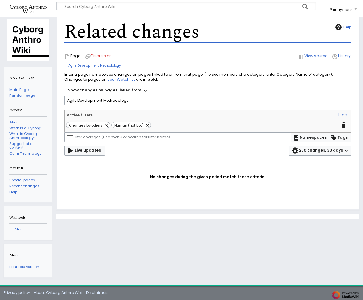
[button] (342, 115)
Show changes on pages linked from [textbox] (104, 90)
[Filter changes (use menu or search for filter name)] (177, 137)
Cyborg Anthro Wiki (28, 9)
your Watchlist (121, 79)
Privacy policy (17, 292)
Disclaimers (97, 292)
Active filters (80, 115)
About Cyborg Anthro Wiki (58, 292)
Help (342, 27)
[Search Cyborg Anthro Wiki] (186, 6)
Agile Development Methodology (94, 65)
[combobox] (107, 91)
